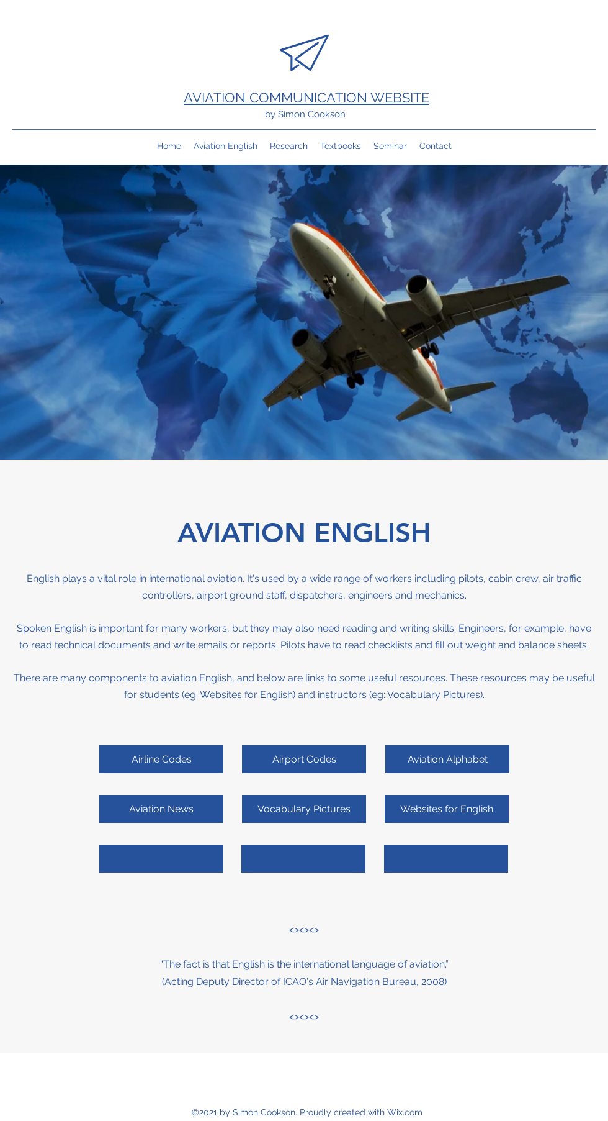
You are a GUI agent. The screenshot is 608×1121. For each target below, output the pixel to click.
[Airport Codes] (304, 759)
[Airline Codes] (161, 759)
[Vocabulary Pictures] (304, 809)
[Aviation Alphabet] (447, 759)
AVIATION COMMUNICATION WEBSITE (306, 97)
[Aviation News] (161, 809)
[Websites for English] (447, 809)
